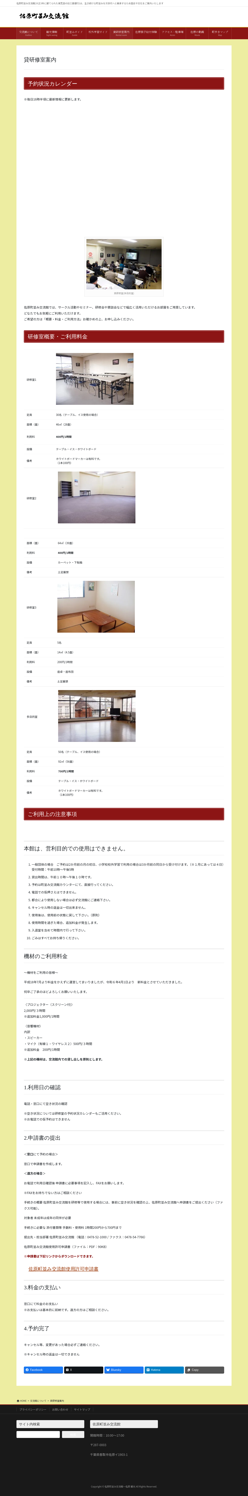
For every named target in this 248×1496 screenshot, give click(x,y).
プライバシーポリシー (32, 1409)
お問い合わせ (60, 1409)
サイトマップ (82, 1409)
